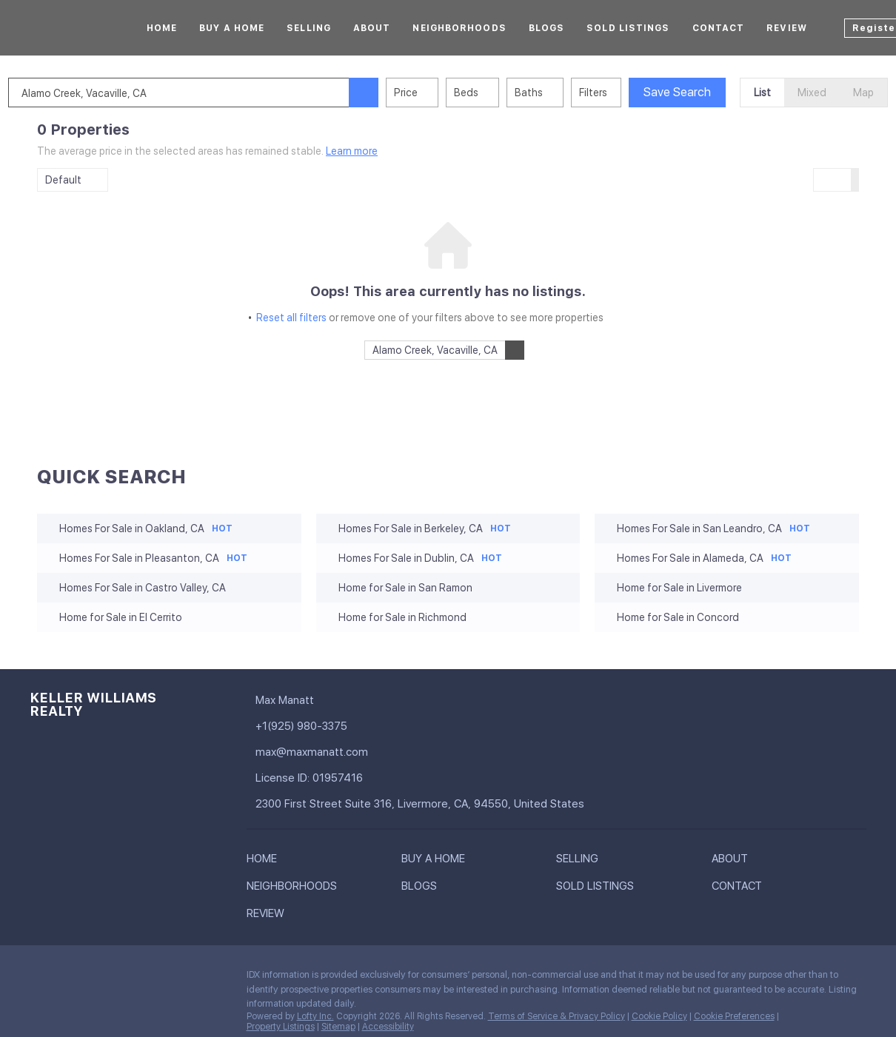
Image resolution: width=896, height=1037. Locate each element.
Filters (622, 92)
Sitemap (338, 1026)
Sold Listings (627, 28)
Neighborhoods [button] (459, 28)
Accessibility (388, 1026)
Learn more (352, 151)
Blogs (547, 28)
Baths (558, 92)
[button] (392, 92)
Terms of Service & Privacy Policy (556, 1016)
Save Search (706, 92)
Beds (495, 92)
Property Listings (281, 1026)
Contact (718, 28)
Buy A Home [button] (231, 28)
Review (786, 28)
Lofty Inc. (315, 1016)
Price (435, 92)
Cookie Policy (659, 1016)
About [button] (372, 28)
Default (63, 180)
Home (162, 28)
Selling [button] (309, 28)
